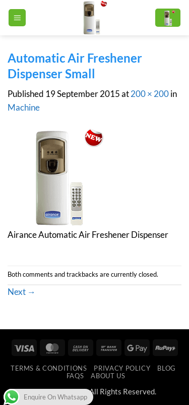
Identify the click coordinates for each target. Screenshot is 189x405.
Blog (166, 368)
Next (22, 291)
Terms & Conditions (49, 368)
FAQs (75, 376)
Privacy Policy (122, 368)
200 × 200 (150, 93)
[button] (17, 17)
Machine (24, 107)
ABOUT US (108, 376)
